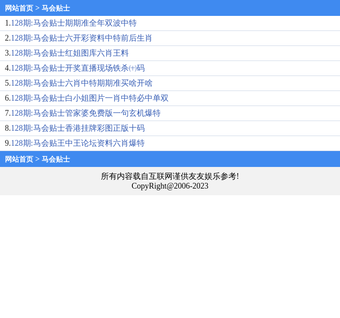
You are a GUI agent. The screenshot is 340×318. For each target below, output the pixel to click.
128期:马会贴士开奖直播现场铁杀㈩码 (78, 68)
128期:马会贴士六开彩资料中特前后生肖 (82, 38)
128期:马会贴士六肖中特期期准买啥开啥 (82, 83)
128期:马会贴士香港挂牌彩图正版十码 (78, 128)
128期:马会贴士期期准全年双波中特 (74, 23)
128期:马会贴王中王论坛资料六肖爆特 (78, 143)
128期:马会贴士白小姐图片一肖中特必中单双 (90, 98)
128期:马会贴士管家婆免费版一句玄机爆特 (86, 113)
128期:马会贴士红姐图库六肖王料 (70, 53)
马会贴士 (56, 8)
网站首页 (19, 8)
